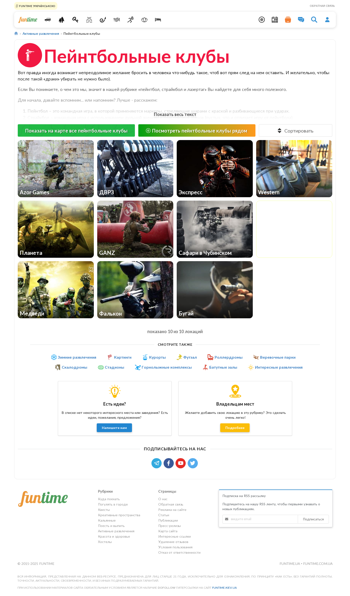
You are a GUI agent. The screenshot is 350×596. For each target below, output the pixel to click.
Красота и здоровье (114, 536)
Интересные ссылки (174, 536)
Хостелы (105, 542)
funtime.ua (290, 563)
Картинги (122, 357)
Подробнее (235, 428)
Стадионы (114, 367)
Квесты (104, 509)
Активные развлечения (41, 33)
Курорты (157, 357)
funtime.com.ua (317, 563)
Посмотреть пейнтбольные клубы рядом (196, 130)
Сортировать (295, 130)
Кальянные (107, 520)
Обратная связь (322, 6)
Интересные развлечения (279, 367)
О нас (162, 499)
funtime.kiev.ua (224, 587)
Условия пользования (175, 547)
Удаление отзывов (173, 542)
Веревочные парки (278, 357)
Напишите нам (114, 428)
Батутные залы (223, 367)
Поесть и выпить (111, 526)
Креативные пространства (119, 515)
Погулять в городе (113, 504)
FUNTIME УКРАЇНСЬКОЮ (36, 6)
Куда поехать (109, 499)
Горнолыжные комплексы (167, 367)
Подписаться (313, 519)
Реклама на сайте (172, 509)
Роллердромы (229, 357)
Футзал (190, 357)
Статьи (163, 515)
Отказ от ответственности (179, 552)
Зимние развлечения (77, 357)
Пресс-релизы (169, 526)
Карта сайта (167, 531)
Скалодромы (74, 367)
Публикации (168, 520)
